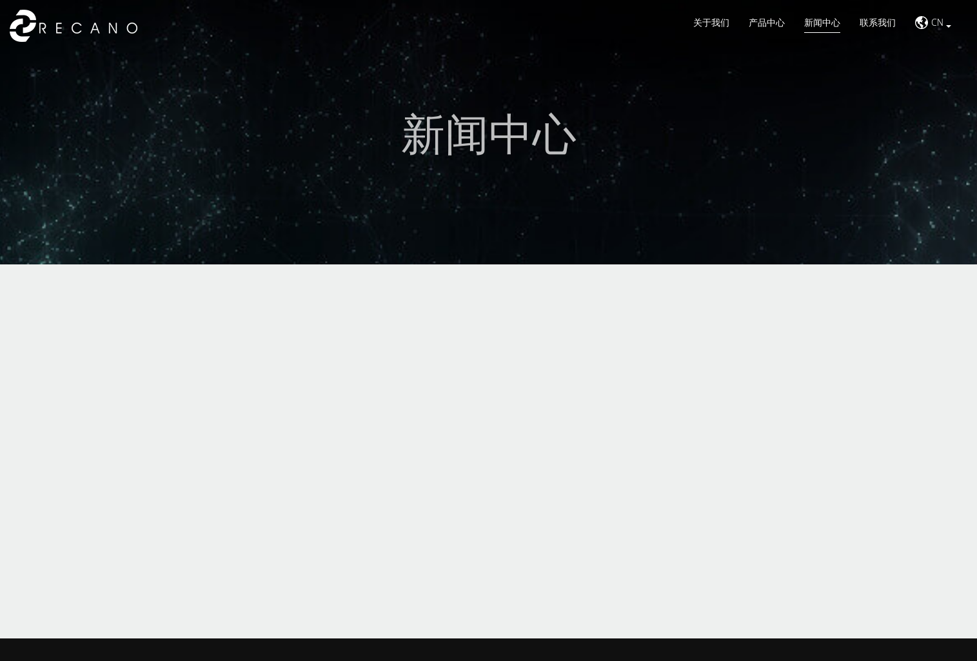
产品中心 (767, 22)
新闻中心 (822, 22)
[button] (933, 25)
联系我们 (878, 22)
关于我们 (711, 22)
